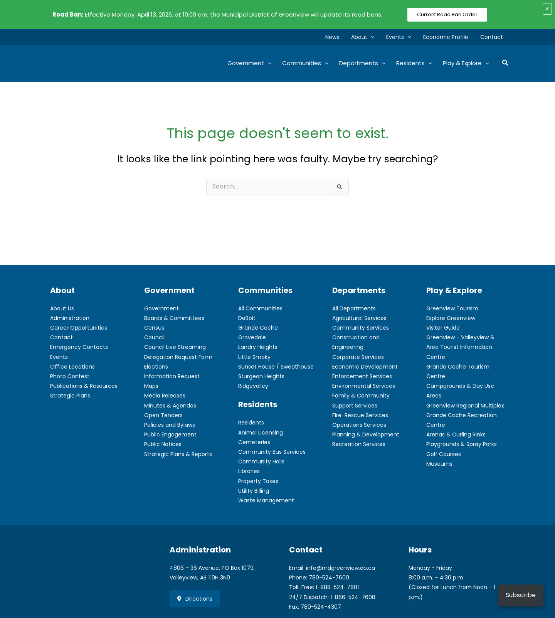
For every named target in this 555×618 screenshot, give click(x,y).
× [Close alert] (547, 8)
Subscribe (521, 595)
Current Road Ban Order (447, 14)
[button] (374, 37)
